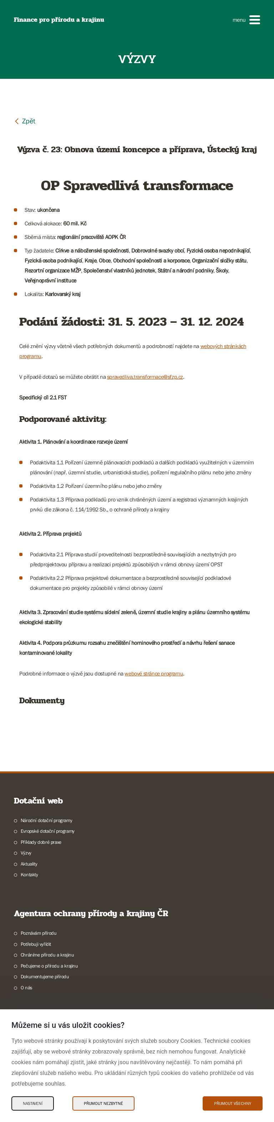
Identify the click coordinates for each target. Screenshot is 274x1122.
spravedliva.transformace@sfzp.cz (145, 376)
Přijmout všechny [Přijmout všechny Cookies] (232, 1103)
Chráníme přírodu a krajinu (47, 955)
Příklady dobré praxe (41, 842)
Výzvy (26, 853)
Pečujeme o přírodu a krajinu (49, 966)
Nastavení (32, 1103)
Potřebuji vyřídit (36, 944)
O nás (26, 987)
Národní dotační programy (46, 820)
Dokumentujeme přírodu (45, 976)
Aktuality (29, 864)
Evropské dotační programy (48, 831)
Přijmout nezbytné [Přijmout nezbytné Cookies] (103, 1103)
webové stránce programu (154, 673)
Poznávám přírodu (39, 933)
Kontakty (29, 874)
